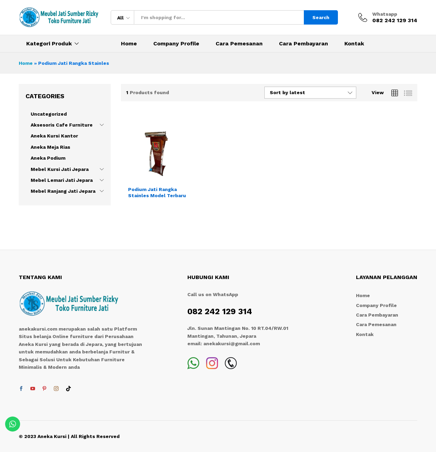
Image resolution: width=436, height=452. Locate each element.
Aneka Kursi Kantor (54, 135)
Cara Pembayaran (303, 43)
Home (129, 43)
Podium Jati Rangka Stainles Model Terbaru (157, 192)
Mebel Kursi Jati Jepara (60, 169)
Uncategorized (49, 114)
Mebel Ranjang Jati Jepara (63, 191)
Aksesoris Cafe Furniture (62, 125)
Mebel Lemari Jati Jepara (62, 180)
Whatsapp (384, 14)
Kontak (354, 43)
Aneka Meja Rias (50, 147)
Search (320, 17)
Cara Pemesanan (239, 43)
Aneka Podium (48, 158)
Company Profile (176, 43)
